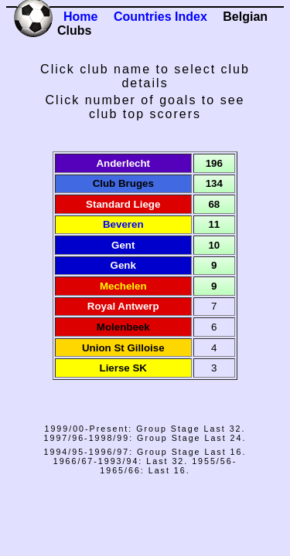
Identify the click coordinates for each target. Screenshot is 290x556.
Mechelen (123, 286)
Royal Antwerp (123, 306)
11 (214, 224)
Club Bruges (123, 183)
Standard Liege (123, 204)
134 (214, 183)
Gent (123, 245)
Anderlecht (123, 163)
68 (214, 204)
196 (214, 163)
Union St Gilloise (123, 348)
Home (80, 16)
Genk (123, 265)
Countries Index (160, 16)
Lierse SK (124, 368)
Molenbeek (123, 327)
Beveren (123, 224)
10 (214, 245)
